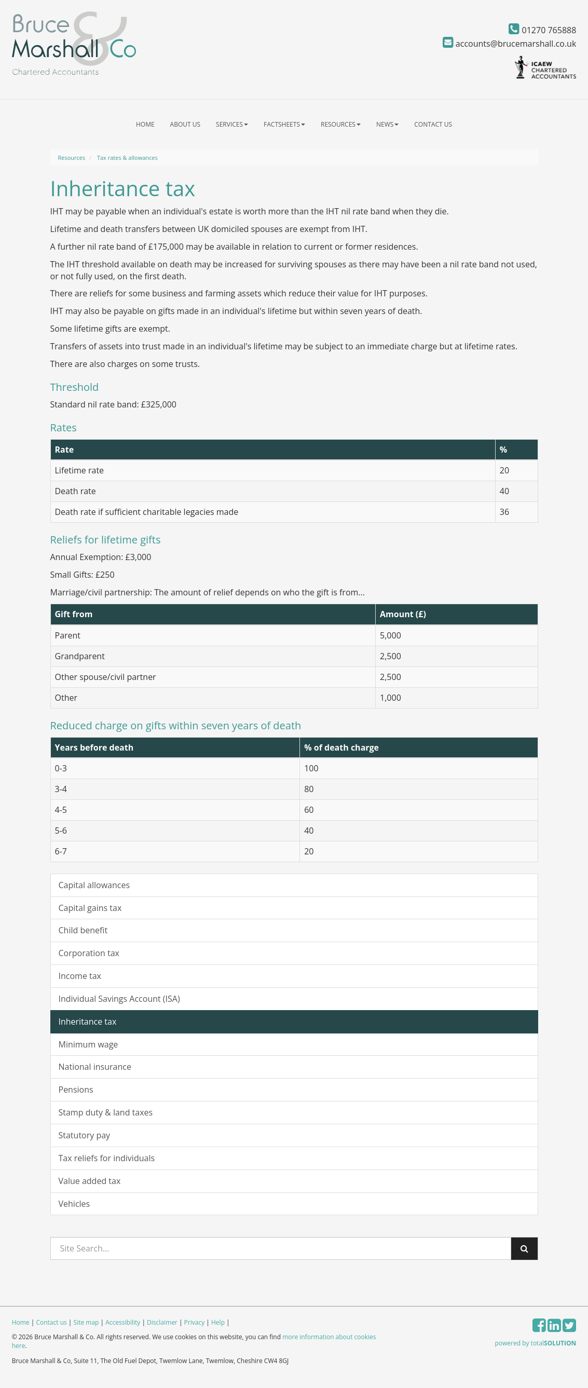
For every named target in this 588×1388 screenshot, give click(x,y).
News (387, 124)
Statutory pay (85, 1135)
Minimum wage (88, 1044)
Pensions (76, 1089)
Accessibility (122, 1322)
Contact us (433, 124)
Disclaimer (162, 1322)
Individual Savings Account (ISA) (119, 998)
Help (218, 1322)
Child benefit (83, 930)
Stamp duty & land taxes (106, 1112)
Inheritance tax (88, 1021)
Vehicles (74, 1203)
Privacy (194, 1322)
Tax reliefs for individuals (107, 1158)
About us (185, 124)
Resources (341, 124)
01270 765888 (542, 30)
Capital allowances (94, 885)
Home (145, 124)
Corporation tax (89, 953)
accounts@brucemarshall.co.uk (510, 43)
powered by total (535, 1343)
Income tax (80, 976)
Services (232, 124)
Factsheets (284, 124)
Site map (86, 1322)
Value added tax (90, 1181)
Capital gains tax (90, 908)
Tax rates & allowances (127, 157)
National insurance (95, 1066)
